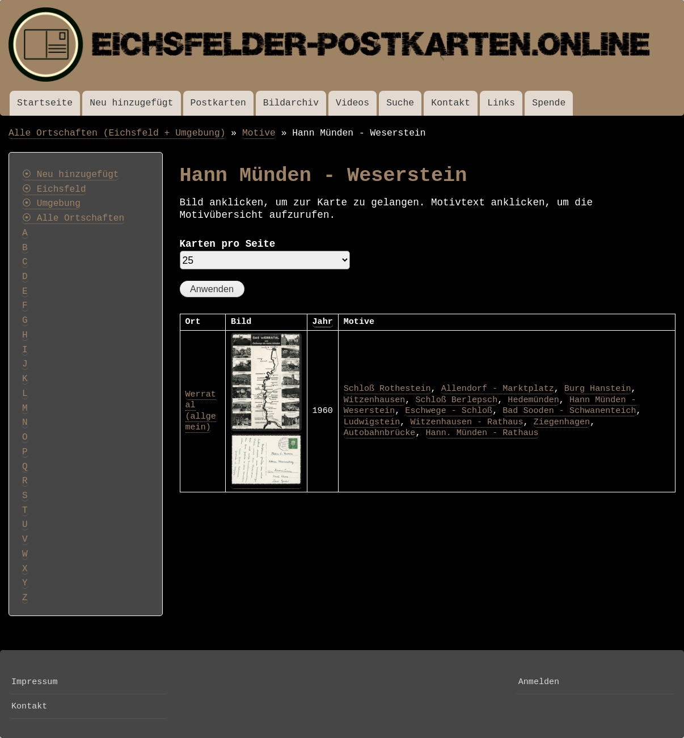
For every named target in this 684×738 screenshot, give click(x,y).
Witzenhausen (375, 400)
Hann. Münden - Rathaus (482, 433)
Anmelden (538, 682)
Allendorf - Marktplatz (497, 388)
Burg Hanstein (597, 388)
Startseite (45, 103)
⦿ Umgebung (51, 204)
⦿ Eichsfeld (54, 189)
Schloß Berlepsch (456, 400)
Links (501, 103)
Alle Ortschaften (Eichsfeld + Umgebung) (117, 133)
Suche (400, 103)
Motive (259, 133)
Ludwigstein (372, 422)
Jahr (323, 322)
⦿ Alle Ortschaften (73, 218)
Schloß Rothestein (387, 388)
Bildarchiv (291, 103)
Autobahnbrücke (380, 433)
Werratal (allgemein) (200, 411)
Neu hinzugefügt (131, 103)
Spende (548, 103)
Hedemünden (533, 400)
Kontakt (450, 103)
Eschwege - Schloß (448, 411)
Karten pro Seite (228, 244)
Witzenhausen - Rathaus (466, 422)
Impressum (34, 682)
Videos (352, 103)
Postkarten (218, 103)
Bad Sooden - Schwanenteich (569, 411)
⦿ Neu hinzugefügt (70, 175)
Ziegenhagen (562, 422)
